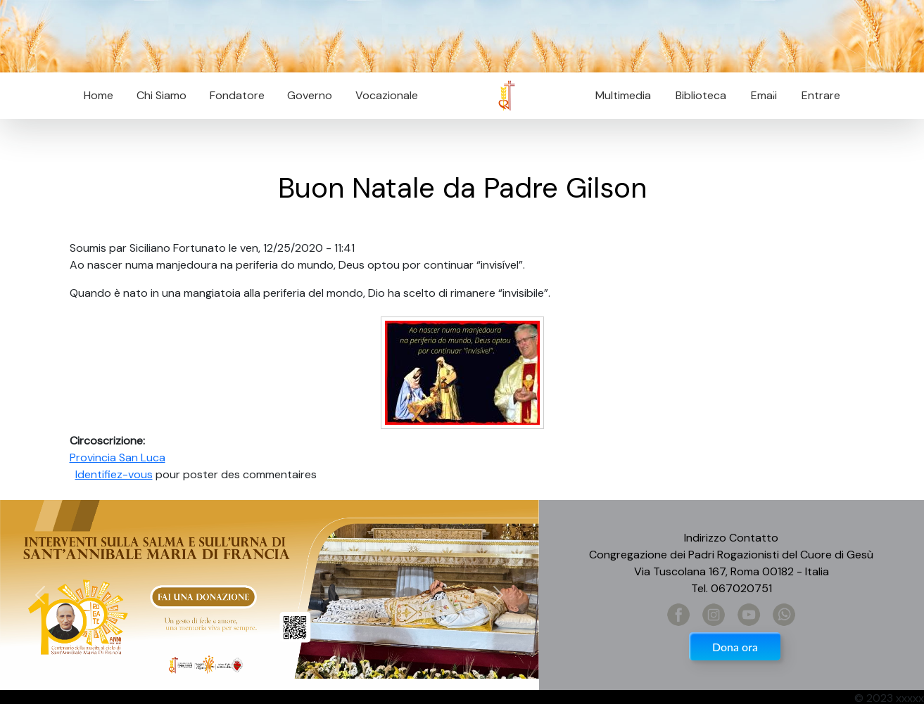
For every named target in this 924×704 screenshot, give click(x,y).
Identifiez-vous (114, 474)
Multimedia (623, 95)
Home (98, 95)
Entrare (821, 95)
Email (760, 95)
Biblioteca (701, 95)
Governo (309, 95)
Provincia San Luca (117, 457)
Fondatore (237, 95)
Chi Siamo (161, 95)
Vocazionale (386, 95)
